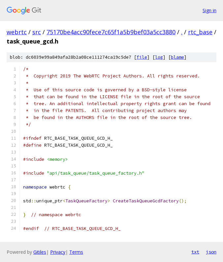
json (211, 252)
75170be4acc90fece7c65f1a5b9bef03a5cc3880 (111, 32)
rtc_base (200, 32)
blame (177, 57)
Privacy (57, 252)
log (159, 57)
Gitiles (39, 252)
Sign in (209, 10)
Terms (76, 252)
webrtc (17, 32)
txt (195, 252)
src (36, 32)
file (142, 57)
